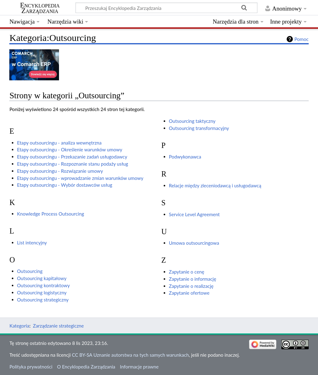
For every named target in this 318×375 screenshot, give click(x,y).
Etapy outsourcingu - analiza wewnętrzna (59, 142)
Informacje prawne (139, 366)
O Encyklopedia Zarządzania (86, 366)
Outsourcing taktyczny (192, 121)
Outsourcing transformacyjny (199, 128)
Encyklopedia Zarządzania (40, 8)
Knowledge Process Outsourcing (50, 214)
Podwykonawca (185, 156)
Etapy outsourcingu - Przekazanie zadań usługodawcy (72, 156)
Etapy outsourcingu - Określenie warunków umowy (69, 149)
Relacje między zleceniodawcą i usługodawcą (215, 185)
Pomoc (301, 39)
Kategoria (19, 325)
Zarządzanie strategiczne (58, 325)
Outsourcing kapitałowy (41, 278)
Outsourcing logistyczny (42, 292)
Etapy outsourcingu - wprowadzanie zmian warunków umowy (80, 178)
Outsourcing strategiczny (43, 299)
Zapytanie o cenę (186, 272)
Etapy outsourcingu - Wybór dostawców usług (64, 185)
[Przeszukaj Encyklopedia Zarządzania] (166, 8)
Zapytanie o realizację (191, 286)
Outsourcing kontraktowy (43, 285)
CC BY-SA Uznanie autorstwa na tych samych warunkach (130, 355)
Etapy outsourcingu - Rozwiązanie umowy (60, 171)
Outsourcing (30, 271)
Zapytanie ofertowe (189, 293)
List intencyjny (32, 242)
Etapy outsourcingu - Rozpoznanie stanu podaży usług (72, 164)
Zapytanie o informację (192, 279)
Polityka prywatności (30, 366)
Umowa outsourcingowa (194, 243)
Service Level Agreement (194, 214)
